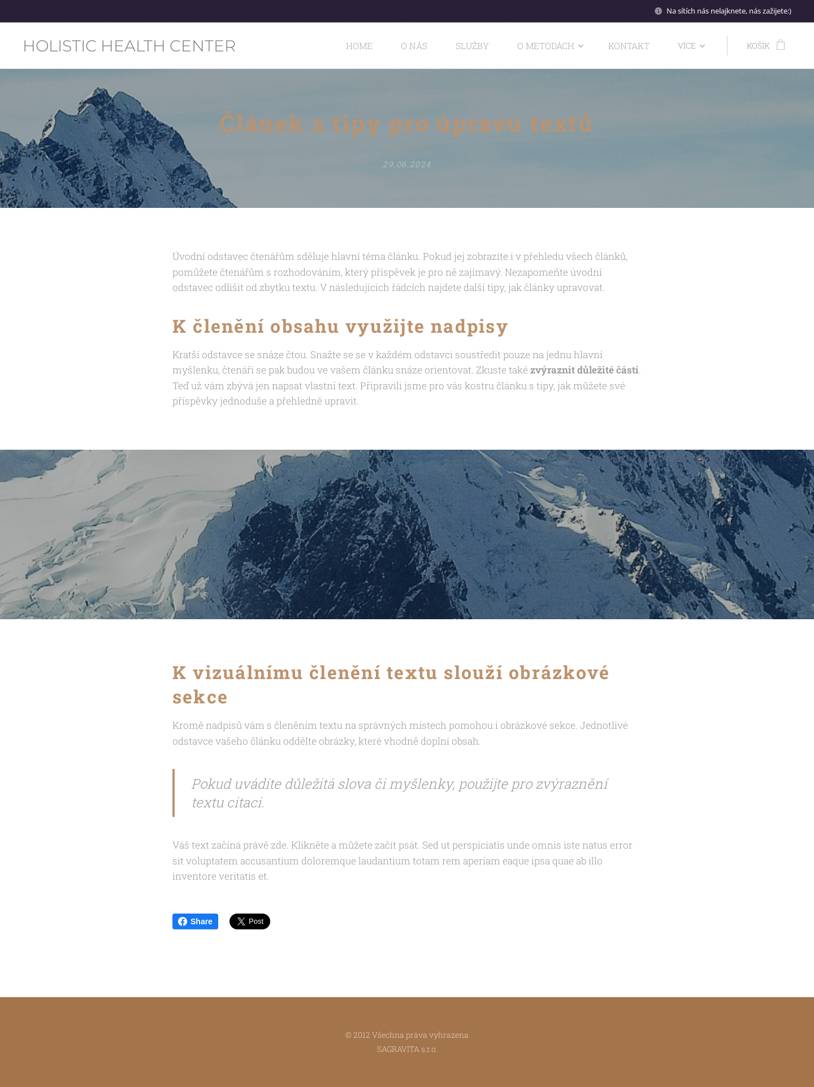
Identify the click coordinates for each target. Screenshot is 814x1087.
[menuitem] (381, 46)
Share (195, 921)
